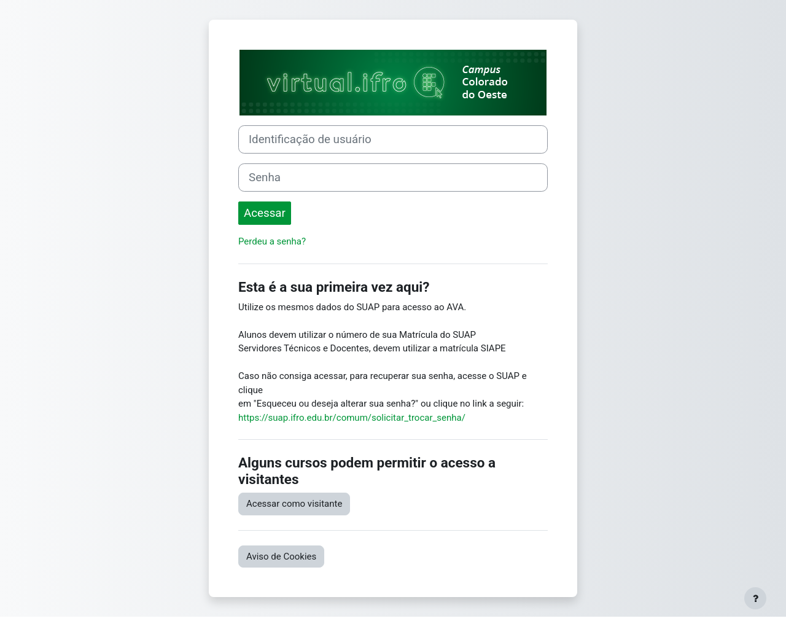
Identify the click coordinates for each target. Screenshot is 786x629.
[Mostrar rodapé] (755, 598)
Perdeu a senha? (272, 241)
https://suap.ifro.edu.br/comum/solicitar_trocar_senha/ (351, 417)
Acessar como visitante (294, 503)
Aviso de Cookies (281, 556)
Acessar (265, 213)
